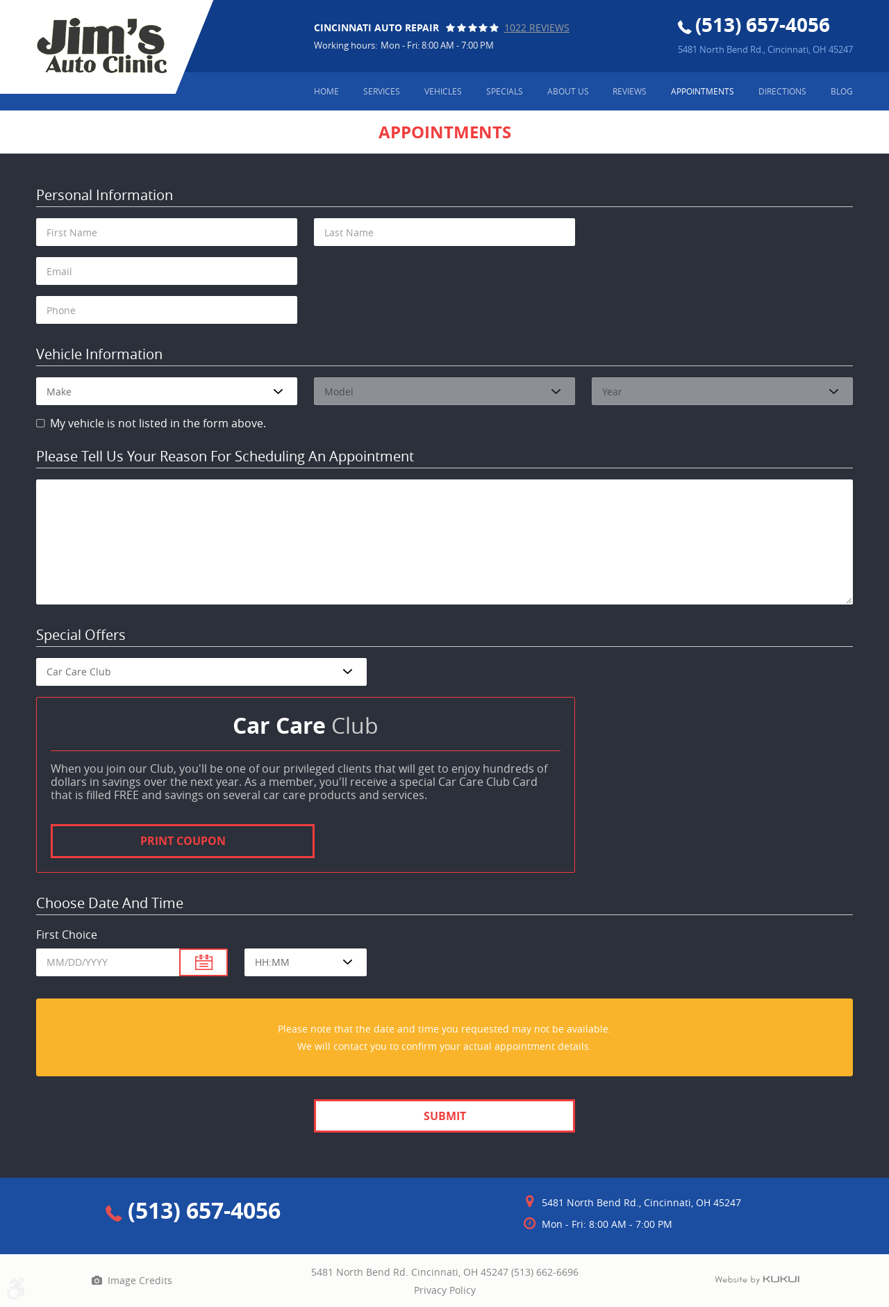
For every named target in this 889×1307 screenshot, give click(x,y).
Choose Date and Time (109, 903)
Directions (782, 91)
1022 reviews (537, 27)
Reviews (630, 91)
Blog (842, 91)
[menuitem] (326, 92)
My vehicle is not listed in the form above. (158, 423)
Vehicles (443, 91)
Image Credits (140, 1280)
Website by (757, 1281)
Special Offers (81, 635)
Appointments (702, 91)
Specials (504, 91)
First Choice (66, 934)
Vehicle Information (99, 354)
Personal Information (104, 195)
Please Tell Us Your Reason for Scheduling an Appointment (225, 457)
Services (381, 91)
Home (326, 91)
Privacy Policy (445, 1290)
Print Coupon (183, 840)
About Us (568, 91)
